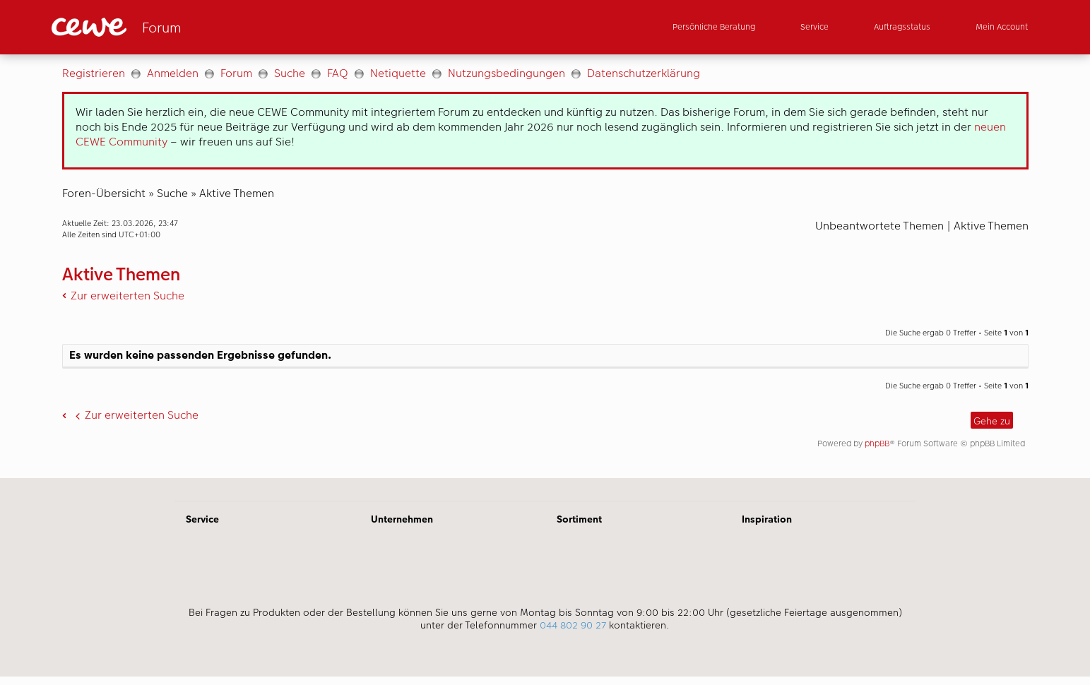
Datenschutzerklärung (643, 73)
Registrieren (93, 73)
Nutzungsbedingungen (506, 73)
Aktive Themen (236, 193)
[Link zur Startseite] (190, 27)
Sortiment (579, 519)
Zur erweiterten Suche (127, 295)
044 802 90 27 (573, 625)
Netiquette (398, 73)
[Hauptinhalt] (545, 266)
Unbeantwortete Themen (879, 226)
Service (202, 519)
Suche (289, 73)
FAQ (337, 73)
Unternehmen (402, 519)
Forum (236, 73)
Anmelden (173, 73)
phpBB (877, 443)
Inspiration (767, 519)
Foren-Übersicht (104, 193)
